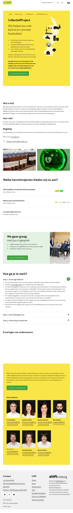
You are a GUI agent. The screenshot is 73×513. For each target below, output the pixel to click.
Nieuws (34, 484)
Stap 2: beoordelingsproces (11, 318)
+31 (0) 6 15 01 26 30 (12, 457)
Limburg (59, 484)
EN (62, 2)
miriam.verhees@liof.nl (44, 456)
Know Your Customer (38, 503)
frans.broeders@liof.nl (13, 426)
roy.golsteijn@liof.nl (59, 426)
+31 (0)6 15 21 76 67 (12, 428)
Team (33, 493)
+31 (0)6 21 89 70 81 (28, 458)
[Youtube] (14, 498)
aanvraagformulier (16, 288)
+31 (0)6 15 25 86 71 (27, 428)
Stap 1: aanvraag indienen (11, 283)
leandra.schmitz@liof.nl (29, 426)
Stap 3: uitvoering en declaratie (13, 324)
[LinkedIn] (5, 498)
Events (34, 487)
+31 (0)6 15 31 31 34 (43, 428)
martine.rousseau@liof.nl (45, 426)
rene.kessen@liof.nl (12, 455)
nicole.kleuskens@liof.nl (29, 456)
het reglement (15, 140)
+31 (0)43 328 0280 (8, 484)
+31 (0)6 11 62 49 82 (43, 458)
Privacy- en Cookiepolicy (39, 500)
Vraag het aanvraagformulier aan (16, 145)
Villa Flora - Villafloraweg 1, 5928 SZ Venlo (15, 493)
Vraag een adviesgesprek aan (18, 73)
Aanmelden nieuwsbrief (38, 497)
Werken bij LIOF (36, 490)
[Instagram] (9, 498)
